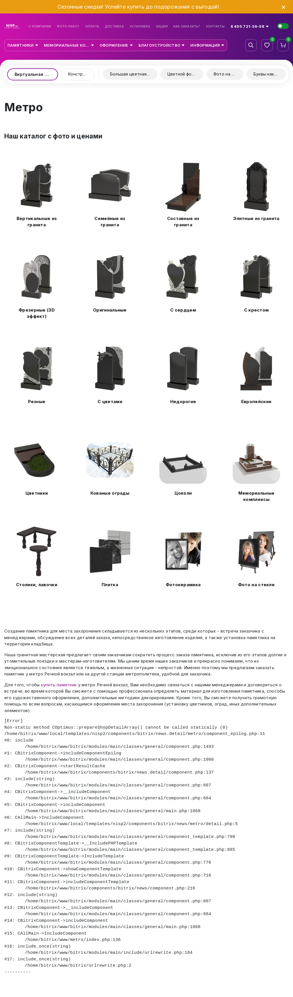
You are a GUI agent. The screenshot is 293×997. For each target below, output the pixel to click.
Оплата (92, 26)
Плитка (110, 584)
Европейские (256, 401)
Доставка (114, 26)
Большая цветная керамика (133, 74)
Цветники (36, 493)
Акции (162, 26)
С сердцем (183, 310)
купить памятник (59, 684)
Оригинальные (110, 310)
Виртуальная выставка (36, 74)
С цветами (110, 401)
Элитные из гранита (256, 218)
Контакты (215, 26)
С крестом (256, 310)
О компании (39, 26)
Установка (140, 26)
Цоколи (183, 493)
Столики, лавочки (36, 584)
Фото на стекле (228, 74)
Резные (36, 401)
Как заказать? (186, 26)
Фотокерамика (183, 584)
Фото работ (68, 26)
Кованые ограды (109, 493)
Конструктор (81, 74)
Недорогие (183, 401)
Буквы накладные (270, 74)
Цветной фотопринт (185, 74)
